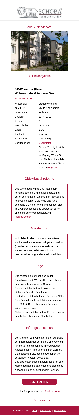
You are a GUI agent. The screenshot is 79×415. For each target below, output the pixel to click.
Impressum (45, 410)
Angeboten (54, 167)
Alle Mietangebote (40, 27)
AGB (34, 410)
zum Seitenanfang (38, 400)
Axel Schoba (52, 391)
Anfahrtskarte (23, 98)
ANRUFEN (39, 382)
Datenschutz (60, 410)
